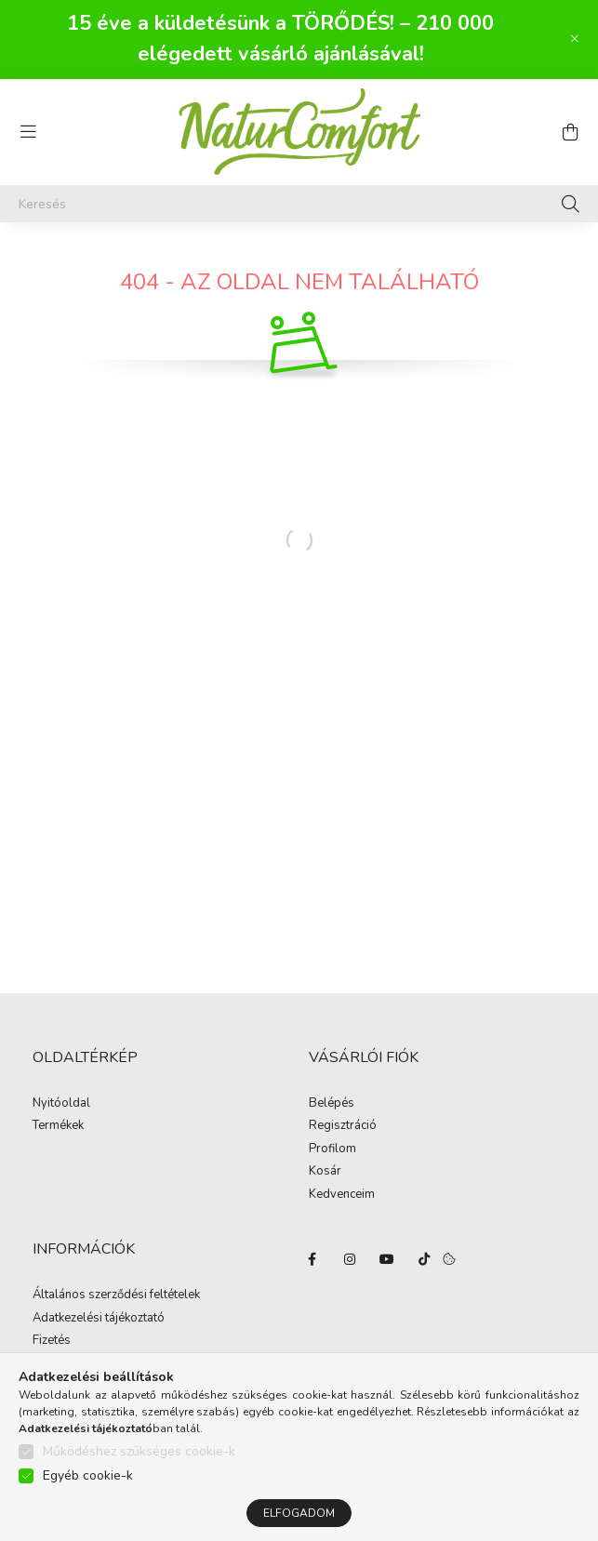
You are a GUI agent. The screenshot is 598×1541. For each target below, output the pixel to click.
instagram (349, 1259)
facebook (312, 1259)
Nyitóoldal (61, 1103)
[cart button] (570, 132)
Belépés (331, 1103)
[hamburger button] (28, 132)
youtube (386, 1259)
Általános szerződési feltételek (116, 1295)
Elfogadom (299, 1513)
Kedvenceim (342, 1195)
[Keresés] (299, 203)
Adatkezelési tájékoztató (99, 1318)
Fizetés (52, 1341)
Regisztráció (343, 1126)
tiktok (424, 1259)
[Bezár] (575, 39)
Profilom (332, 1149)
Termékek (58, 1126)
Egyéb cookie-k (88, 1475)
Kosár (325, 1171)
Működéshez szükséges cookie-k (139, 1451)
